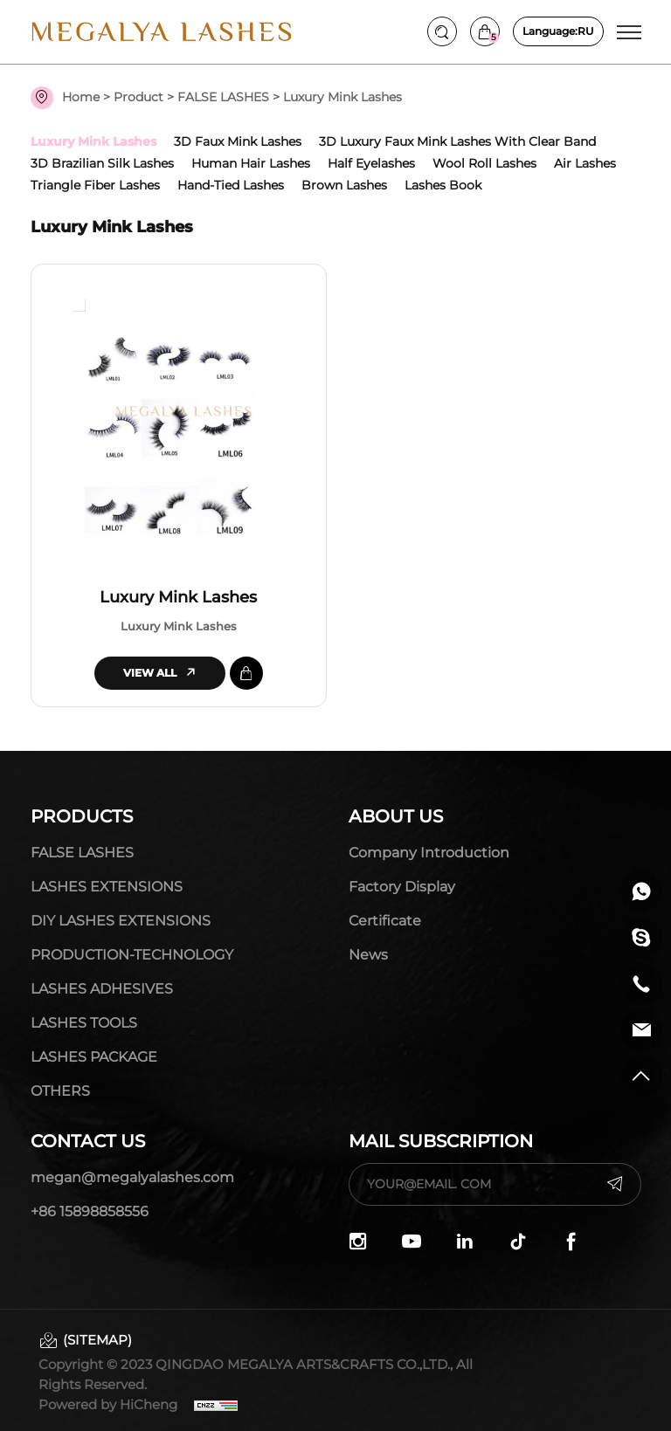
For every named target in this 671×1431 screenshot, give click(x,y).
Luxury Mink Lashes (178, 597)
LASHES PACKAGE (94, 1057)
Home (81, 97)
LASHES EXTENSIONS (107, 886)
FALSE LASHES (223, 97)
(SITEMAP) (97, 1339)
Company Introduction (429, 852)
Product (138, 97)
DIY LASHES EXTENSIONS (121, 920)
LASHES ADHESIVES (102, 988)
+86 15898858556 (90, 1211)
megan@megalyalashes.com (132, 1177)
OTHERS (60, 1091)
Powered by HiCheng (107, 1404)
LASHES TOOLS (84, 1023)
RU (558, 31)
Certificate (385, 920)
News (368, 954)
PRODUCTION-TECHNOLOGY (132, 954)
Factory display (402, 886)
